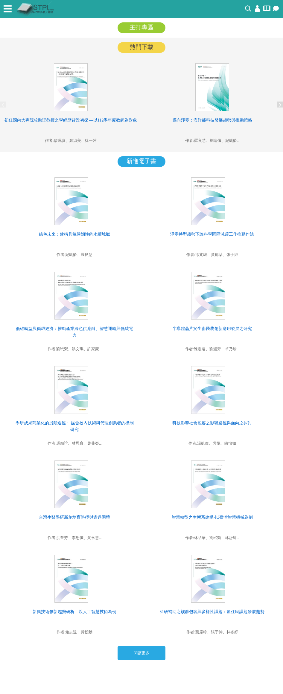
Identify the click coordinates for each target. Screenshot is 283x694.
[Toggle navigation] (7, 8)
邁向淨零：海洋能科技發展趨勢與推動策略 (212, 120)
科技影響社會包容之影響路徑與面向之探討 (212, 423)
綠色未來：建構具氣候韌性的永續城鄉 (74, 234)
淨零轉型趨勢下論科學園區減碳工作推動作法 (212, 234)
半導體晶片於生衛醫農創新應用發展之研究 (212, 328)
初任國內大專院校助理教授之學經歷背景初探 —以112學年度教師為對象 (70, 120)
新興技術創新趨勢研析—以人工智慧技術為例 (74, 611)
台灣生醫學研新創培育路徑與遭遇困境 (74, 517)
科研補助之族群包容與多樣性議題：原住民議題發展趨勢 (212, 611)
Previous (3, 105)
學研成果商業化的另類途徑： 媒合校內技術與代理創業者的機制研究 (75, 426)
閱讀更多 (141, 653)
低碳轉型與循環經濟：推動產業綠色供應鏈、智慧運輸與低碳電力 (74, 331)
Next (280, 105)
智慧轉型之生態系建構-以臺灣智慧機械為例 (212, 517)
